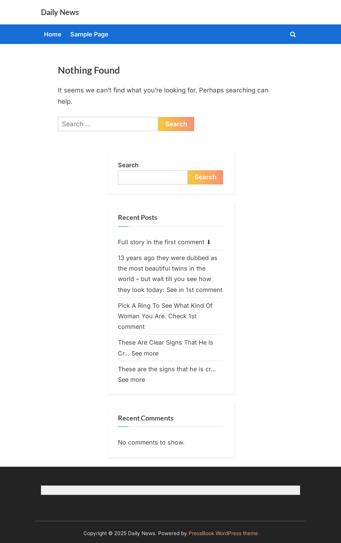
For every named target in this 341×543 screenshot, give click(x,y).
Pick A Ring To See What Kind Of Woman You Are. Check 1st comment (165, 316)
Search (128, 165)
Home (53, 34)
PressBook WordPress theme (223, 533)
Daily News (60, 12)
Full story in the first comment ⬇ (164, 242)
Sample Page (89, 34)
